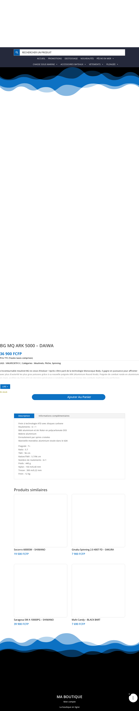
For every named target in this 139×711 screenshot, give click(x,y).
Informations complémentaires (54, 415)
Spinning (56, 363)
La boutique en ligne (70, 707)
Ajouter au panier (79, 397)
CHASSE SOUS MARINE (45, 64)
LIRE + (5, 386)
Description (24, 415)
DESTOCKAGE (71, 58)
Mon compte (69, 701)
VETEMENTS (96, 64)
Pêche (48, 363)
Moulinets (39, 363)
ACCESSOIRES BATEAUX (73, 64)
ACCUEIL (41, 58)
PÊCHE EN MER (105, 58)
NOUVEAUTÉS (87, 58)
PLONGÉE (112, 64)
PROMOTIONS (55, 58)
